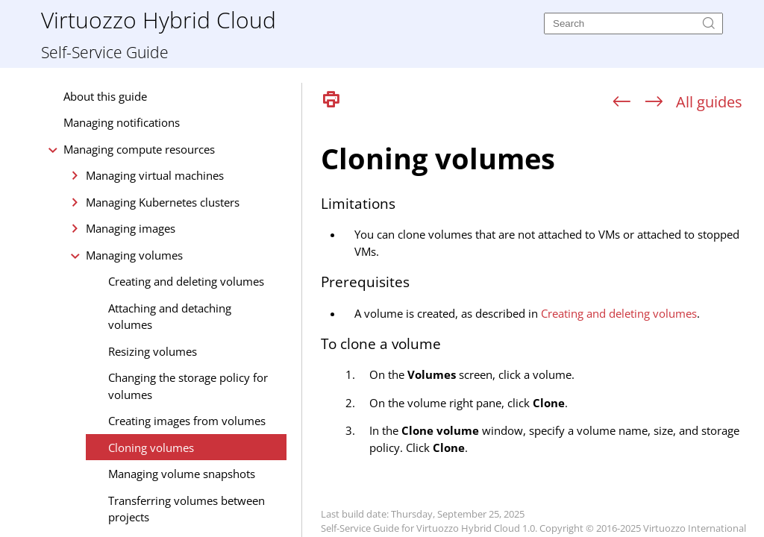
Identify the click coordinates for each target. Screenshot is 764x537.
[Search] (633, 23)
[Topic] (538, 326)
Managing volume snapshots (181, 473)
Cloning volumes (151, 447)
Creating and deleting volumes (186, 281)
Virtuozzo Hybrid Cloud (158, 19)
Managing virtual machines (155, 175)
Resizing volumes (152, 351)
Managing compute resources (139, 149)
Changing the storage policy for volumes (188, 386)
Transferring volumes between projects (186, 509)
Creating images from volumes (187, 420)
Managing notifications (121, 122)
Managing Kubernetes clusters (162, 202)
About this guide (105, 96)
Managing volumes (134, 255)
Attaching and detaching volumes (169, 317)
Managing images (130, 228)
